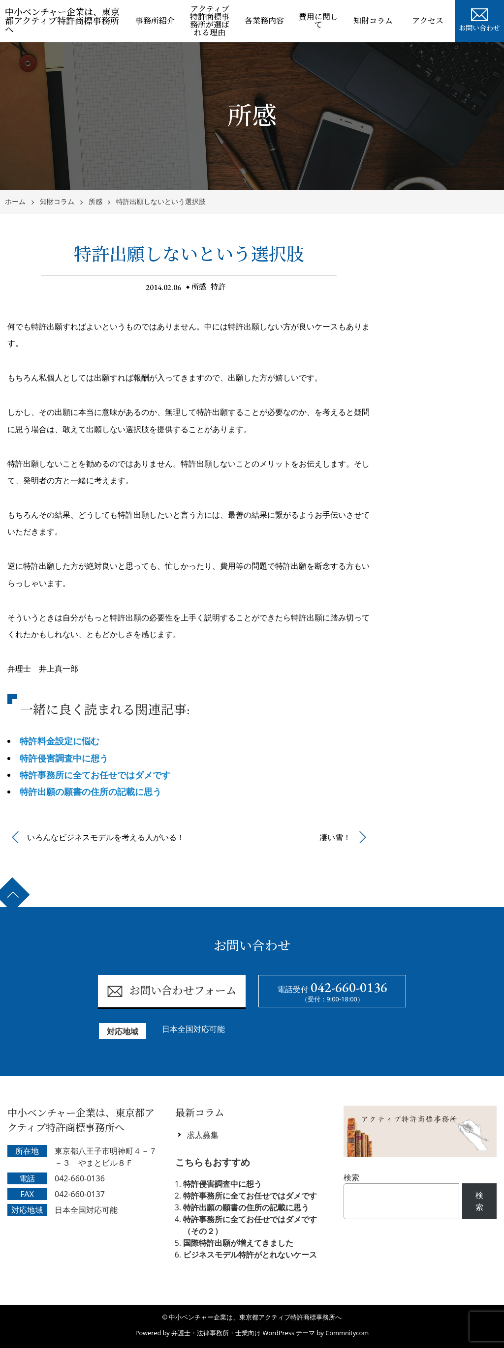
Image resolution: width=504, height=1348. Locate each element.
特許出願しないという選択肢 (161, 202)
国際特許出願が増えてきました (238, 1242)
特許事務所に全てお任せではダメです (95, 775)
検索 (351, 1177)
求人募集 (203, 1134)
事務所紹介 (155, 21)
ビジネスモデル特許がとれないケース (250, 1254)
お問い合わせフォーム (171, 991)
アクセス (427, 21)
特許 (219, 287)
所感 (95, 202)
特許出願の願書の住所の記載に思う (90, 791)
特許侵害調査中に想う (64, 758)
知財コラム (373, 21)
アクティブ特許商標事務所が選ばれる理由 (209, 21)
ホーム (15, 202)
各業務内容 (264, 21)
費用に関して (318, 21)
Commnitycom (347, 1332)
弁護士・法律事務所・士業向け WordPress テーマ (243, 1332)
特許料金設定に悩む (59, 741)
